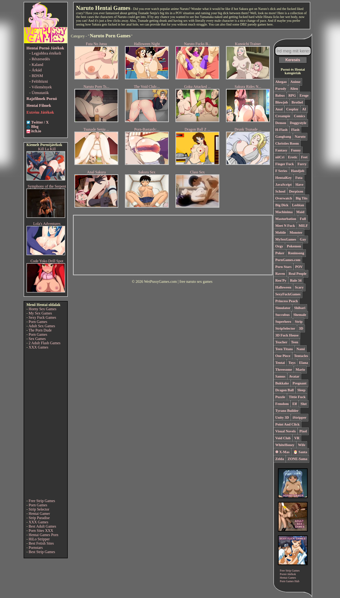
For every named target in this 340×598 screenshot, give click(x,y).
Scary (299, 287)
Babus (280, 95)
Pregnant (299, 383)
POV (299, 267)
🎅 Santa (300, 452)
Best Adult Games (42, 526)
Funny (296, 150)
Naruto (300, 136)
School (280, 191)
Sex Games (37, 339)
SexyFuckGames (288, 294)
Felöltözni (40, 81)
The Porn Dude (40, 330)
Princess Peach (286, 301)
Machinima (284, 212)
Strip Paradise (39, 518)
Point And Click (287, 424)
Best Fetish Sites (41, 543)
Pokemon (294, 246)
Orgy (279, 246)
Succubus (282, 315)
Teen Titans (284, 349)
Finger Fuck (284, 164)
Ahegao (281, 82)
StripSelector (285, 328)
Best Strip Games (42, 552)
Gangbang (283, 136)
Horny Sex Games (42, 309)
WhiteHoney (284, 445)
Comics (299, 116)
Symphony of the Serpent (47, 186)
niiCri (279, 157)
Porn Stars (283, 267)
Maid (300, 212)
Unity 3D (282, 417)
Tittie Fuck (297, 397)
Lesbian (298, 205)
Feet (304, 157)
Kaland (37, 64)
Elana (303, 363)
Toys (292, 363)
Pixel (303, 431)
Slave (299, 184)
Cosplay (292, 109)
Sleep (301, 390)
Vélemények (42, 87)
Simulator (282, 308)
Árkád (37, 70)
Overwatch (283, 198)
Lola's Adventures (46, 224)
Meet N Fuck (285, 226)
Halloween (283, 287)
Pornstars (36, 548)
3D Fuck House (286, 335)
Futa (298, 178)
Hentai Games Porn (43, 535)
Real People (297, 273)
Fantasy (281, 150)
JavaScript (283, 184)
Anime (295, 82)
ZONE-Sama (297, 459)
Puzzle (280, 397)
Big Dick (281, 205)
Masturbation (285, 219)
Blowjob (281, 102)
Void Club (283, 438)
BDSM (37, 75)
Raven (280, 273)
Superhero (283, 321)
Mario (300, 369)
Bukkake (282, 383)
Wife (301, 445)
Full (303, 219)
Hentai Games (288, 577)
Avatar (294, 376)
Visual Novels (285, 431)
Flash (295, 130)
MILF (303, 226)
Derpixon (296, 191)
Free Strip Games (42, 501)
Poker (279, 253)
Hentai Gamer (39, 514)
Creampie (282, 116)
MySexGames (285, 239)
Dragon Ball (284, 390)
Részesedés (41, 59)
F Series (281, 171)
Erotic (293, 157)
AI (304, 109)
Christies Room (287, 143)
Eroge (304, 95)
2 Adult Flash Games (44, 343)
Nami (301, 349)
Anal (279, 109)
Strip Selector (39, 509)
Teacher (281, 342)
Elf (294, 404)
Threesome (283, 369)
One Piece (282, 356)
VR (296, 438)
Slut (304, 404)
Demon (280, 123)
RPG (292, 95)
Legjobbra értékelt (46, 53)
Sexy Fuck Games (42, 317)
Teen (294, 342)
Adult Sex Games (41, 326)
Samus (280, 376)
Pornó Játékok (288, 574)
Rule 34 (296, 280)
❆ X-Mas (282, 452)
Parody (280, 88)
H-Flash (281, 130)
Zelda (279, 459)
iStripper (299, 417)
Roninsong (296, 253)
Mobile (280, 232)
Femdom (282, 404)
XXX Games (38, 347)
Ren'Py (280, 280)
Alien (294, 88)
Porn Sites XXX (41, 531)
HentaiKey (283, 178)
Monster (296, 232)
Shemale (299, 315)
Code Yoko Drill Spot (46, 261)
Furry (302, 164)
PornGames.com (287, 260)
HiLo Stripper (39, 539)
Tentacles (301, 356)
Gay (303, 239)
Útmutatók (40, 92)
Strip (299, 321)
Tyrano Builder (286, 411)
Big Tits (301, 198)
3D (301, 328)
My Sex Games (40, 313)
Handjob (297, 171)
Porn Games (38, 322)
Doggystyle (298, 123)
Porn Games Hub (289, 581)
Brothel (297, 102)
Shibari (300, 308)
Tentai (280, 363)
